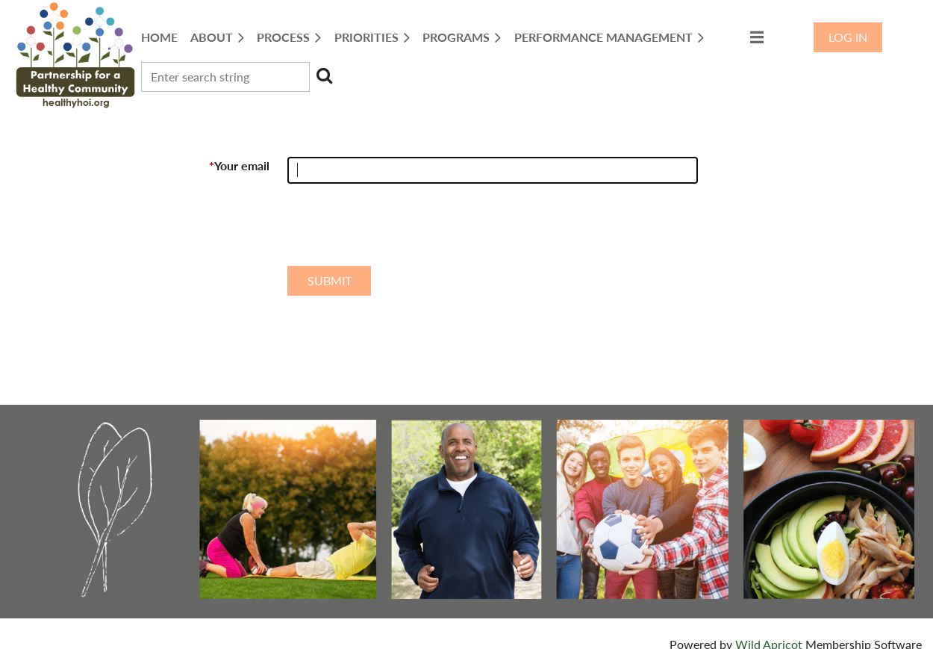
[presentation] (400, 231)
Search (324, 75)
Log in (848, 37)
